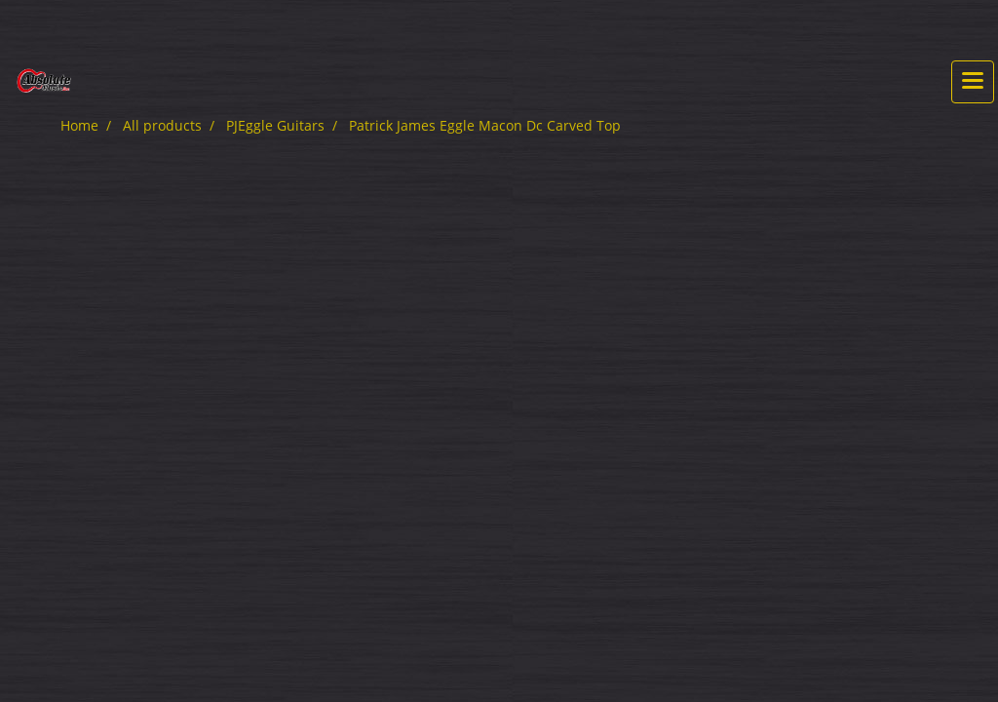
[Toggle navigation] (972, 81)
